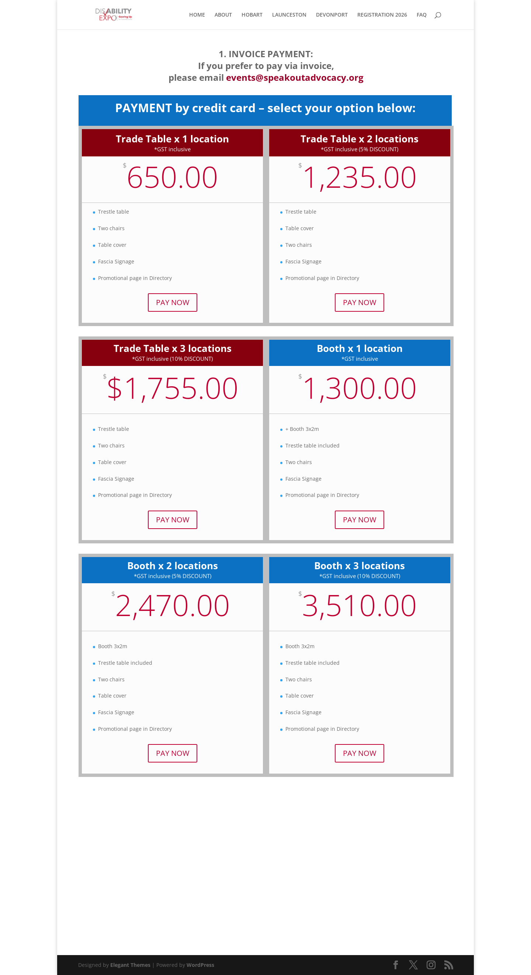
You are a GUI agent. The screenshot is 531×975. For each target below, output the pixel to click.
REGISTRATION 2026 (382, 15)
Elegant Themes (130, 964)
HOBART (252, 15)
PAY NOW (172, 302)
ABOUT (223, 15)
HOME (197, 15)
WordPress (200, 964)
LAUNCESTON (289, 15)
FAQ (422, 15)
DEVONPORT (332, 15)
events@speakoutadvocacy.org (295, 77)
